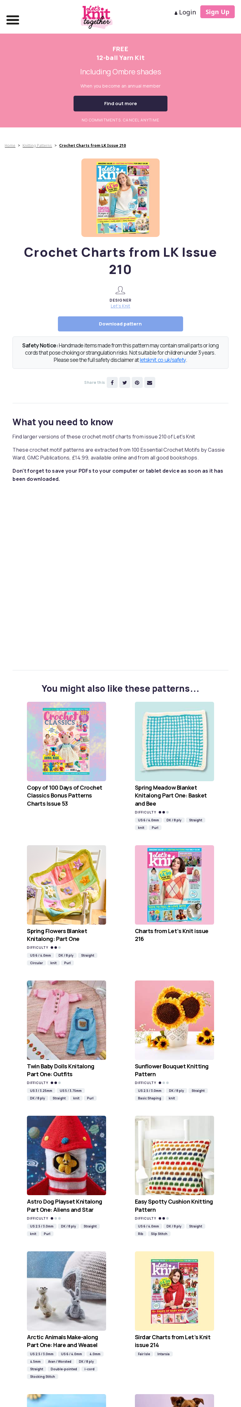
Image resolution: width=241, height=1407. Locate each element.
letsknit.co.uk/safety (163, 359)
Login (185, 12)
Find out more (120, 103)
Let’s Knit (121, 306)
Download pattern (120, 323)
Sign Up (217, 12)
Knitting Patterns (37, 145)
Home (10, 145)
